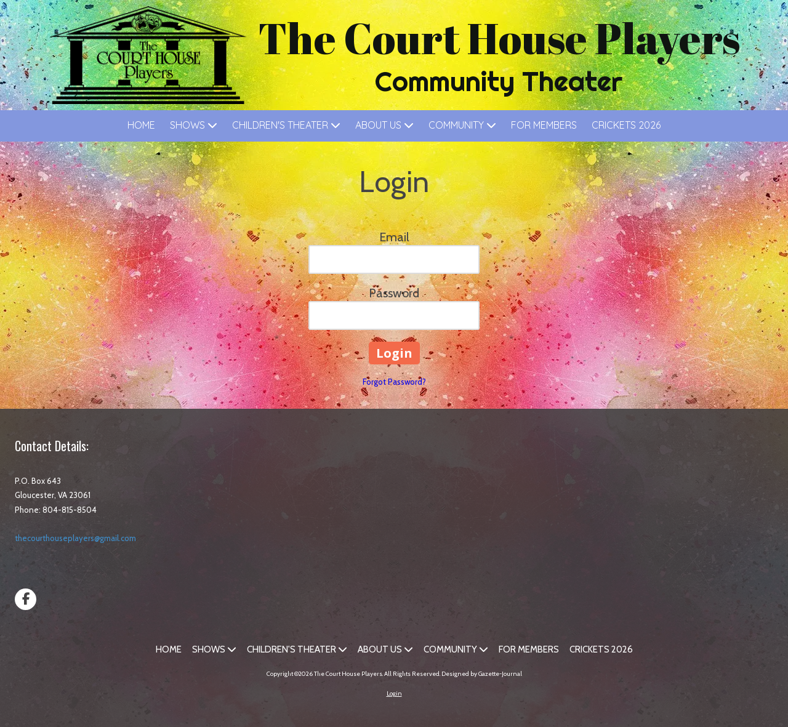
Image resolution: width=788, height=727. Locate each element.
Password (394, 293)
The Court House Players (499, 37)
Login (394, 693)
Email (394, 237)
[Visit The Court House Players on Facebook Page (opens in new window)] (25, 599)
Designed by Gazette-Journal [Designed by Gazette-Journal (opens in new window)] (481, 674)
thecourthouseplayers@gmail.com (75, 538)
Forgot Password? (394, 382)
